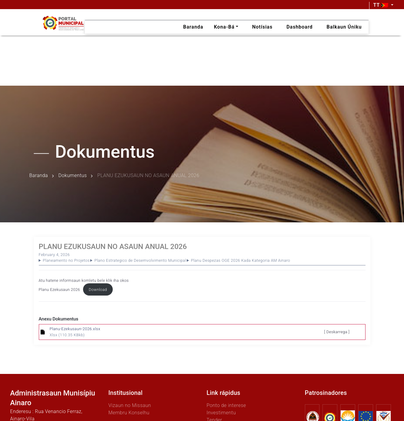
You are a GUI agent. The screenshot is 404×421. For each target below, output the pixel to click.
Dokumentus (72, 176)
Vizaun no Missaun (129, 405)
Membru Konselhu (128, 413)
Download (98, 291)
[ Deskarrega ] (337, 332)
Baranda (38, 176)
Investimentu (221, 413)
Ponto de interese (226, 405)
